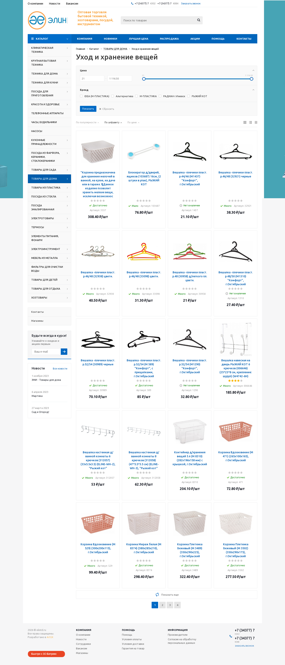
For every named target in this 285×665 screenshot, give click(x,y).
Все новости (60, 368)
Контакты (244, 38)
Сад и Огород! (40, 411)
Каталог (42, 38)
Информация (178, 630)
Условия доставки (133, 643)
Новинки (110, 38)
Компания (84, 38)
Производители (177, 634)
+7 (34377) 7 (142, 3)
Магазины (82, 653)
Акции (195, 38)
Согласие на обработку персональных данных (182, 641)
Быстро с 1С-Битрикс (44, 654)
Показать (88, 108)
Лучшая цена (138, 38)
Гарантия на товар (133, 648)
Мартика (37, 395)
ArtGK (50, 637)
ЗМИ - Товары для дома (46, 379)
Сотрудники (83, 643)
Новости (81, 639)
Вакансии (81, 648)
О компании (83, 634)
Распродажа (169, 38)
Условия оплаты (132, 639)
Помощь (218, 38)
